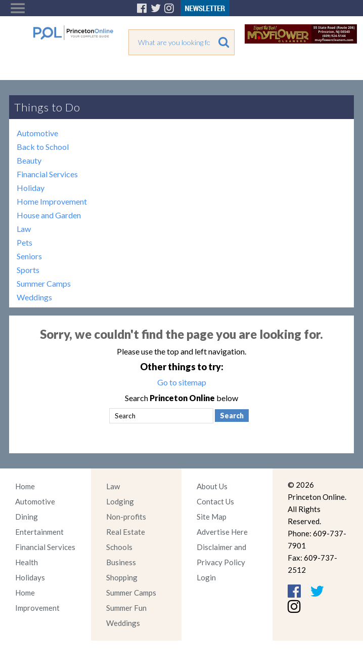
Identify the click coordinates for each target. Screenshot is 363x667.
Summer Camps (44, 283)
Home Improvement (52, 201)
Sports (28, 269)
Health (26, 562)
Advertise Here (222, 531)
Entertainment (39, 531)
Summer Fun (126, 607)
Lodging (120, 501)
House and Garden (49, 215)
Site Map (211, 516)
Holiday (30, 187)
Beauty (29, 160)
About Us (212, 486)
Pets (24, 242)
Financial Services (47, 174)
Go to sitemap (181, 382)
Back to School (43, 146)
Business (121, 562)
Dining (26, 516)
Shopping (122, 577)
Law (24, 228)
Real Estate (125, 531)
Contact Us (215, 501)
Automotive (37, 133)
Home (25, 486)
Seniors (29, 256)
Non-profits (126, 516)
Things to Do (47, 107)
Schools (119, 547)
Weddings (34, 297)
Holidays (30, 577)
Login (206, 577)
